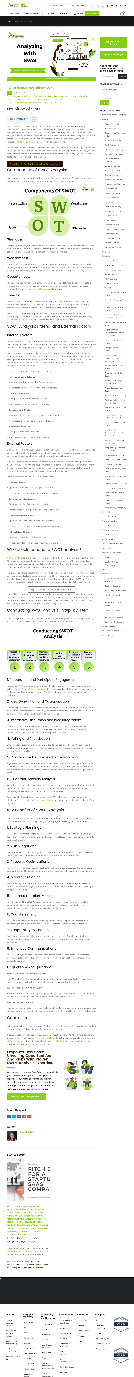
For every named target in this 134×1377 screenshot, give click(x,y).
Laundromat (29, 1352)
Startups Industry (112, 239)
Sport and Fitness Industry (115, 234)
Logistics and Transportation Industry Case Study (114, 447)
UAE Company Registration (113, 653)
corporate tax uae (112, 168)
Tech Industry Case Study (115, 525)
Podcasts (81, 1324)
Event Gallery (107, 530)
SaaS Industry (110, 225)
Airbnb (26, 1316)
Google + (24, 1117)
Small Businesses (67, 1356)
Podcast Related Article (111, 572)
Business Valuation (113, 142)
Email (30, 1117)
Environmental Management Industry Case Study (114, 369)
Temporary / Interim (65, 1372)
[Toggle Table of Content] (33, 119)
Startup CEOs (110, 577)
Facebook (9, 1117)
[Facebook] (99, 5)
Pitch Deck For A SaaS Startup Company (23, 1240)
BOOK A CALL (92, 14)
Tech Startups (65, 1366)
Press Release (108, 589)
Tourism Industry (112, 248)
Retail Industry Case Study (116, 500)
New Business (28, 1265)
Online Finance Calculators (113, 563)
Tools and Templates (100, 1315)
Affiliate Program (102, 1327)
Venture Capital (30, 1357)
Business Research (113, 607)
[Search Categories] (79, 5)
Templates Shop (31, 14)
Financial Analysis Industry (116, 182)
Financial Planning (109, 544)
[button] (26, 1096)
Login (78, 14)
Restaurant (46, 1341)
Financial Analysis (61, 96)
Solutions (14, 14)
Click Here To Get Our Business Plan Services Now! (35, 164)
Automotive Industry (113, 124)
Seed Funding (114, 244)
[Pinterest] (107, 5)
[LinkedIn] (121, 5)
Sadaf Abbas (24, 93)
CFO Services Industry (114, 151)
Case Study (106, 295)
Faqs (80, 1330)
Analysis (13, 102)
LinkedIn (19, 1117)
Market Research (54, 99)
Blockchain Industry (113, 129)
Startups (45, 1346)
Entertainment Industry (114, 178)
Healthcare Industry (113, 197)
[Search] (90, 5)
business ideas (15, 1265)
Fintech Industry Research (115, 611)
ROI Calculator (111, 286)
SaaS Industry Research (115, 644)
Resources (49, 14)
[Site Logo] (18, 5)
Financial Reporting (23, 99)
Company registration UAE (116, 156)
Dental (44, 1318)
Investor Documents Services (10, 1311)
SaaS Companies (65, 1349)
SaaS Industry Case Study (115, 505)
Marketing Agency (28, 1364)
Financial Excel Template (115, 187)
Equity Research (30, 1342)
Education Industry (112, 173)
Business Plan (23, 102)
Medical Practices (63, 1341)
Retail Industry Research (115, 640)
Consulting (28, 1326)
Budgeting (21, 96)
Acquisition (28, 1311)
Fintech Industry (111, 192)
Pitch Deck (39, 1265)
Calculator (106, 262)
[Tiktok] (125, 5)
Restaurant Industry (113, 215)
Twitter (14, 1117)
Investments (29, 1347)
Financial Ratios (111, 267)
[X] (103, 5)
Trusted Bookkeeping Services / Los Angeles (47, 1366)
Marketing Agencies (64, 1333)
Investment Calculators (114, 272)
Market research (36, 102)
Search (122, 76)
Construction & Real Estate (66, 1310)
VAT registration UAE (113, 253)
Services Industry (112, 229)
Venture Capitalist (35, 1268)
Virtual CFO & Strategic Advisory (11, 1322)
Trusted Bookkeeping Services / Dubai (48, 1354)
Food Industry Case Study (115, 408)
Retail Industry (111, 220)
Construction (47, 1313)
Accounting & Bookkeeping (11, 1331)
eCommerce (29, 1337)
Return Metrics (111, 281)
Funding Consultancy (11, 1338)
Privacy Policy (101, 1337)
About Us (64, 14)
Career (99, 1322)
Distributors (64, 1317)
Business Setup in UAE (13, 1346)
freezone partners (109, 558)
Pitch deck (109, 206)
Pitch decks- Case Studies (116, 475)
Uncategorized (108, 658)
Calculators (82, 1309)
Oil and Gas (28, 1370)
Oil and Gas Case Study (115, 470)
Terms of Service (103, 1332)
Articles (13, 96)
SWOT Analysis (56, 102)
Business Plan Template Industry (39, 96)
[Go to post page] (28, 1180)
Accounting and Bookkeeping (114, 115)
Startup (24, 1268)
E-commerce (65, 1322)
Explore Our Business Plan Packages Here (51, 589)
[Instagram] (116, 5)
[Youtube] (112, 5)
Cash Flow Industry (112, 146)
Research (106, 594)
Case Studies (83, 1319)
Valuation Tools (111, 291)
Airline (26, 1321)
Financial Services (39, 99)
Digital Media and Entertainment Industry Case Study (114, 342)
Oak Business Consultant (18, 1251)
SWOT (46, 102)
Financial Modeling (76, 96)
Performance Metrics (114, 277)
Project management (114, 480)
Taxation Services (109, 649)
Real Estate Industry (113, 211)
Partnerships (107, 567)
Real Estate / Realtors (47, 1335)
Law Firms (46, 1328)
